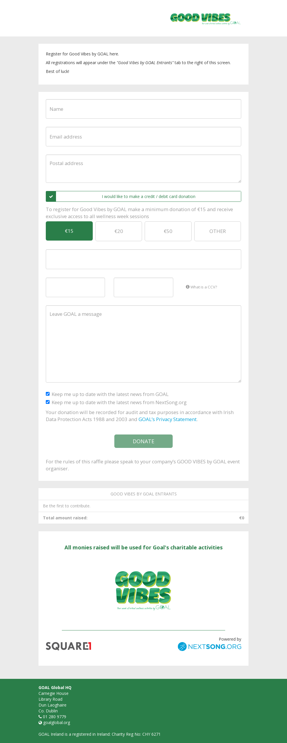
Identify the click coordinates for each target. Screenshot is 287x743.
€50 (168, 231)
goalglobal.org (56, 722)
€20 (118, 231)
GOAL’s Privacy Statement (168, 419)
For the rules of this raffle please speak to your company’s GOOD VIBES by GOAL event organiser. (143, 465)
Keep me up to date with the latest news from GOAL (107, 394)
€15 (69, 230)
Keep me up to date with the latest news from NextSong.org (116, 402)
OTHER (217, 231)
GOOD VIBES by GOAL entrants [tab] (144, 494)
